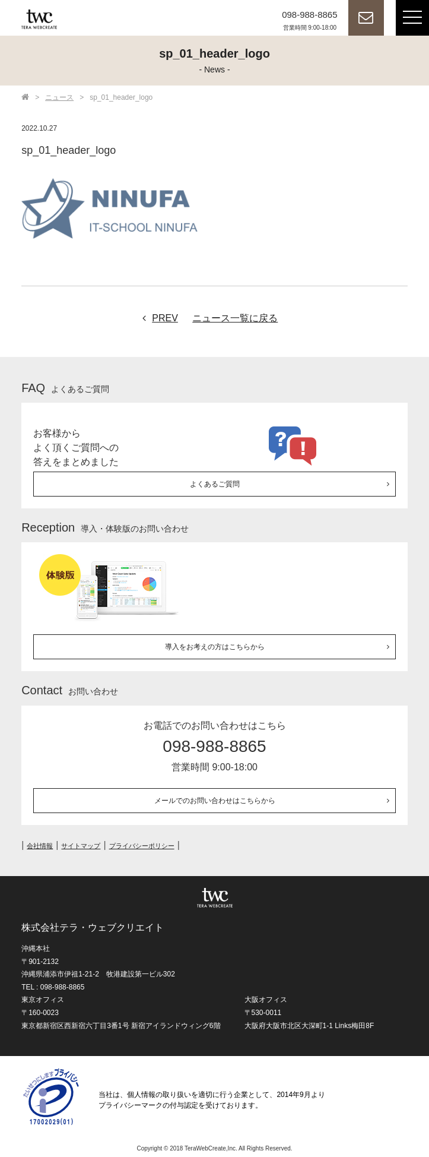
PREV (157, 318)
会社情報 (40, 845)
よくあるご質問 (215, 484)
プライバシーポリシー (141, 845)
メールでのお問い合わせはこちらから (214, 800)
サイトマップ (80, 845)
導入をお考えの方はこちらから (215, 647)
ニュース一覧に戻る (235, 318)
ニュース (59, 97)
